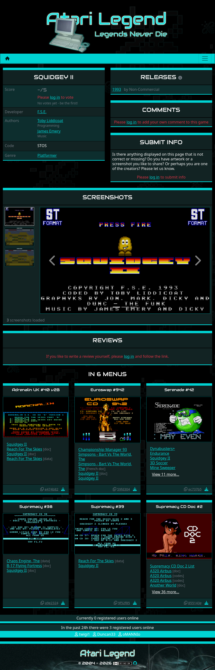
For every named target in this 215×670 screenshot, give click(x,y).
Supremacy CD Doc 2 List (172, 566)
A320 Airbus (161, 570)
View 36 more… (165, 591)
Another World (163, 585)
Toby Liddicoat (50, 120)
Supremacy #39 (107, 506)
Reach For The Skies (24, 449)
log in (55, 97)
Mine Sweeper (163, 467)
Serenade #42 (179, 389)
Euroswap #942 (107, 389)
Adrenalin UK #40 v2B (36, 389)
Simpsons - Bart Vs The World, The (105, 457)
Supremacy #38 (35, 506)
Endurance (159, 453)
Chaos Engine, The (23, 560)
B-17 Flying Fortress (24, 565)
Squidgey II (17, 444)
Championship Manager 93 (102, 449)
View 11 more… (165, 474)
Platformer (47, 155)
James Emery (49, 131)
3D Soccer (159, 462)
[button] (52, 260)
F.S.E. (42, 111)
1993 (116, 89)
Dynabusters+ (162, 448)
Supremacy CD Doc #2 (179, 506)
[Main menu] (205, 58)
